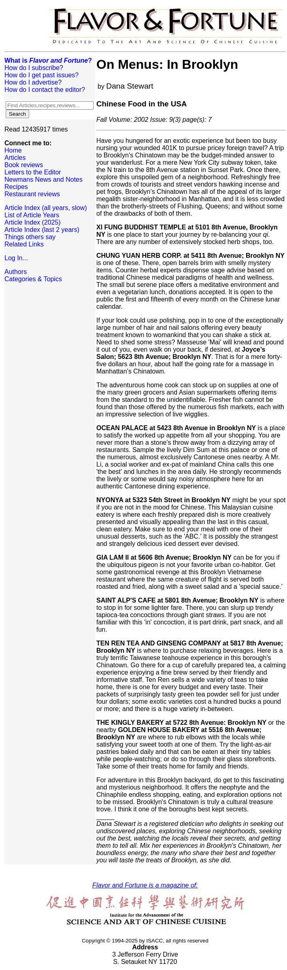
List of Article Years (31, 215)
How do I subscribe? (33, 67)
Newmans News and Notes (43, 179)
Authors (15, 271)
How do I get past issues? (41, 75)
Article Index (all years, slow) (45, 207)
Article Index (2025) (32, 222)
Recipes (16, 186)
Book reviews (23, 164)
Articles (15, 157)
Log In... (16, 258)
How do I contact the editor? (44, 89)
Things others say (29, 236)
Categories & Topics (33, 279)
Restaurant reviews (32, 194)
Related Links (24, 244)
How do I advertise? (33, 82)
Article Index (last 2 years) (41, 229)
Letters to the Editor (32, 172)
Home (13, 150)
